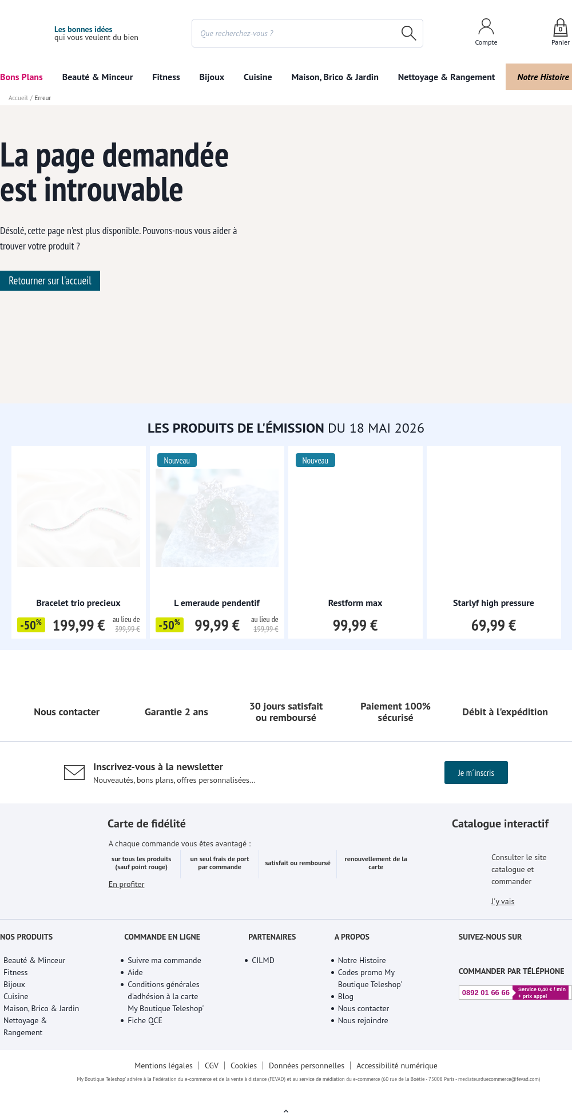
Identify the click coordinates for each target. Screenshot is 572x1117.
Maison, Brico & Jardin (334, 76)
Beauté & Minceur (97, 76)
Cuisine (258, 76)
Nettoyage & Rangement (446, 76)
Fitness (166, 76)
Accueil (18, 98)
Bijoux (212, 76)
